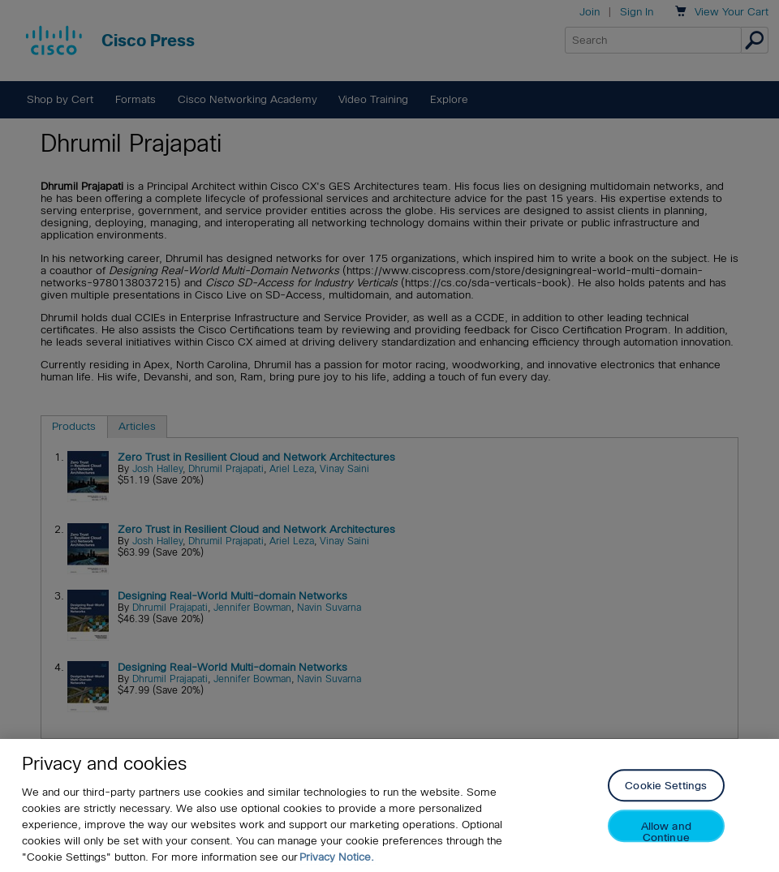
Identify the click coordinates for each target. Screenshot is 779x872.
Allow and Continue (666, 832)
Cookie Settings (666, 786)
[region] (389, 805)
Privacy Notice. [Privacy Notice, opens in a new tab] (336, 857)
